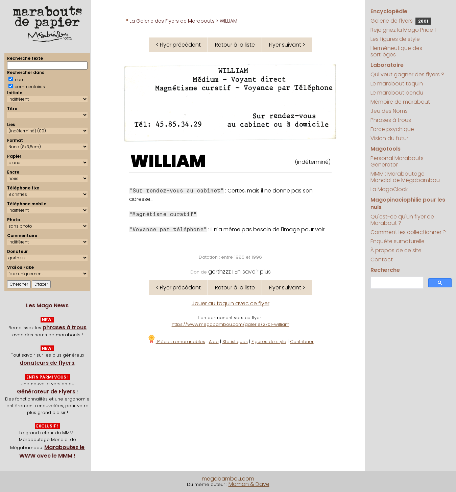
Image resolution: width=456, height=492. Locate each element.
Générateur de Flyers (46, 391)
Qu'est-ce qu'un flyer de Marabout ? (402, 220)
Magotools (385, 149)
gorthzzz (219, 272)
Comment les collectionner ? (408, 232)
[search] (396, 283)
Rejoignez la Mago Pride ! (403, 30)
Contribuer (302, 341)
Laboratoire (387, 65)
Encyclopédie (388, 11)
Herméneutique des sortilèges (396, 51)
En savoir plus (253, 272)
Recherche (385, 270)
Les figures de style (395, 39)
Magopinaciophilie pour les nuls (407, 203)
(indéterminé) (313, 162)
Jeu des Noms (389, 111)
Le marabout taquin (396, 83)
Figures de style (268, 341)
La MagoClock (389, 189)
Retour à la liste (235, 45)
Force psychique (392, 129)
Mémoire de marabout (400, 102)
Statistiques (235, 341)
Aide (214, 341)
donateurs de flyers (47, 363)
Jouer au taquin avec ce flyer (230, 303)
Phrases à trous (390, 120)
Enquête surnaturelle (397, 241)
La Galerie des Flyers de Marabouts (172, 21)
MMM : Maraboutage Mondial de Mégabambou (405, 177)
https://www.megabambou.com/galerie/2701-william (230, 324)
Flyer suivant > (287, 45)
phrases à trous (65, 327)
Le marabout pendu (396, 93)
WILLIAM (168, 161)
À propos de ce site (396, 250)
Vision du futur (389, 138)
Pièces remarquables (176, 341)
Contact (381, 259)
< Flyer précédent (178, 45)
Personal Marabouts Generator (397, 161)
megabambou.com (228, 479)
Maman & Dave (249, 484)
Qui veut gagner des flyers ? (407, 74)
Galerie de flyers (400, 21)
